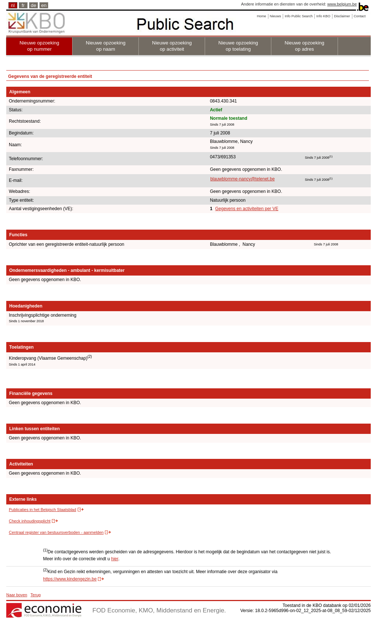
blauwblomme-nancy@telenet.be (242, 178)
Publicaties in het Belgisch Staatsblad (42, 509)
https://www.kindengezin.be (69, 579)
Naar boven (16, 595)
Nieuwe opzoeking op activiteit (172, 46)
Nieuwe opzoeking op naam (106, 46)
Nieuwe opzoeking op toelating (238, 46)
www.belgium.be (342, 4)
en (44, 5)
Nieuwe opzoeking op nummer (39, 46)
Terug (36, 595)
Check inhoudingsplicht (29, 521)
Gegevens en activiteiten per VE (246, 208)
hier (114, 558)
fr (23, 5)
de (33, 5)
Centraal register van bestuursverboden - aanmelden (56, 532)
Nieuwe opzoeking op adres (304, 46)
